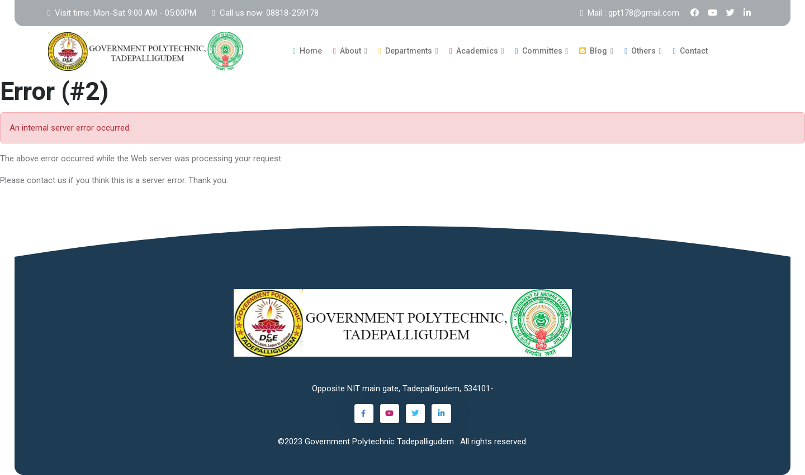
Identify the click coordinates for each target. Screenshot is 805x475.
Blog (593, 50)
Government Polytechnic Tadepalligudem (380, 441)
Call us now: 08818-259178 (265, 13)
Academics (473, 50)
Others (640, 50)
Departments (405, 50)
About (347, 50)
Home (307, 50)
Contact (690, 50)
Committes (538, 50)
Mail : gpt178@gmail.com (629, 13)
